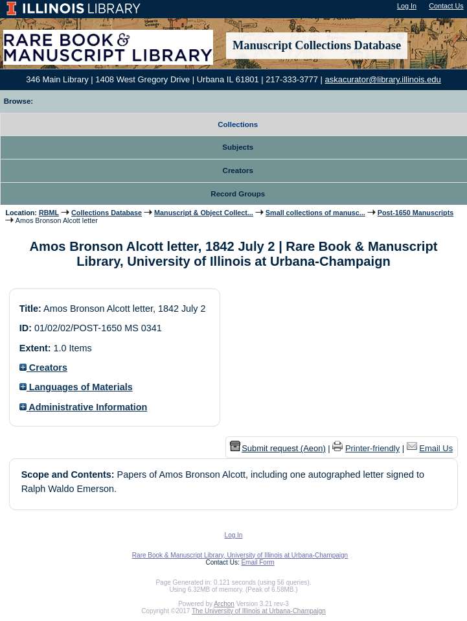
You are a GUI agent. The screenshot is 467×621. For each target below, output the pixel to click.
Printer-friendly (372, 448)
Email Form (257, 562)
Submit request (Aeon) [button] (278, 448)
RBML (49, 213)
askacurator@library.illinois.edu (383, 79)
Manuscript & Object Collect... (203, 213)
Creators (43, 367)
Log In (406, 6)
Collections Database (106, 213)
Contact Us (446, 6)
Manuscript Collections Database (317, 45)
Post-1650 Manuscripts (415, 213)
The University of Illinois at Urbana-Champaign (259, 611)
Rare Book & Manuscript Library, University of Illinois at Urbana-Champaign (240, 555)
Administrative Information (83, 407)
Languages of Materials (76, 387)
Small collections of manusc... (315, 213)
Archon (224, 603)
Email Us (436, 448)
